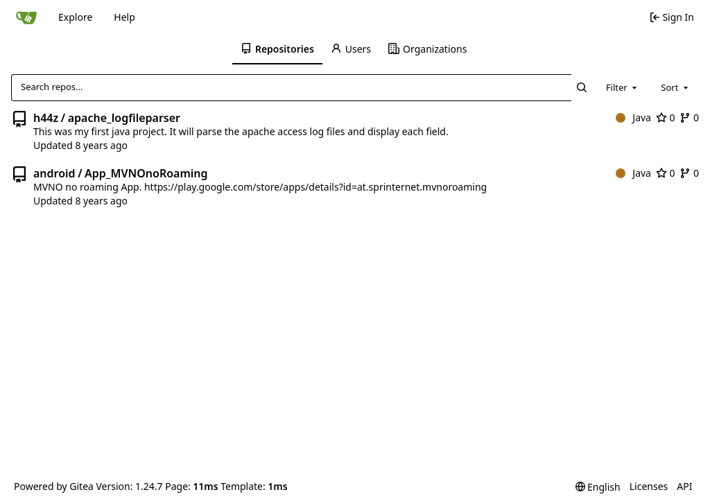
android (54, 173)
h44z (45, 118)
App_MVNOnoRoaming (146, 173)
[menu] (598, 486)
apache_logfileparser (124, 118)
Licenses (649, 486)
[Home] (26, 17)
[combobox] (623, 87)
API (684, 486)
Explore (75, 17)
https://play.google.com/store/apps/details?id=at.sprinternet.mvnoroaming (315, 186)
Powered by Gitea (54, 486)
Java (633, 117)
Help (124, 17)
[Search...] (582, 87)
